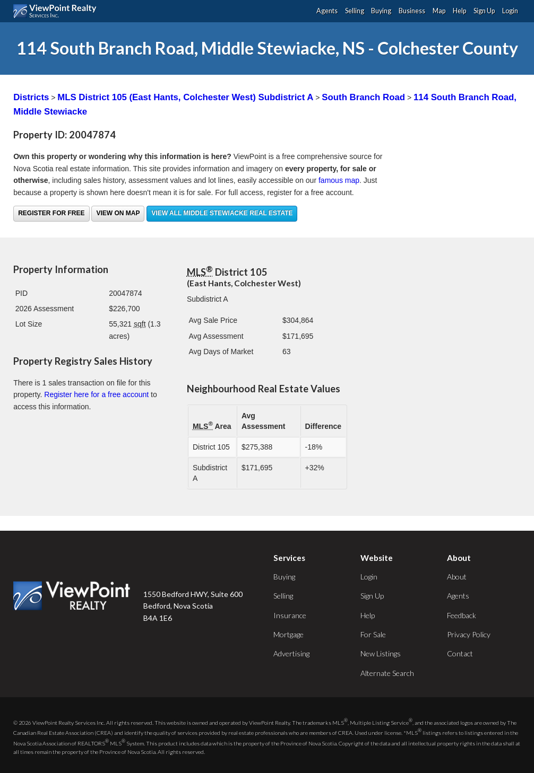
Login (510, 11)
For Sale (373, 634)
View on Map (118, 213)
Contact (460, 653)
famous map (338, 180)
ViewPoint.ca (57, 11)
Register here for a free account (96, 394)
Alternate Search (387, 673)
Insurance (289, 615)
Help (459, 11)
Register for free (51, 213)
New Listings (380, 653)
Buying (381, 11)
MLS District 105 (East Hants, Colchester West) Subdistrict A (185, 97)
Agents (327, 11)
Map (439, 11)
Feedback (461, 615)
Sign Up (484, 11)
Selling (354, 11)
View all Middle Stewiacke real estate (221, 213)
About (457, 576)
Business (412, 11)
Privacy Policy (468, 634)
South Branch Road (363, 97)
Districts (31, 97)
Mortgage (288, 634)
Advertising (291, 653)
